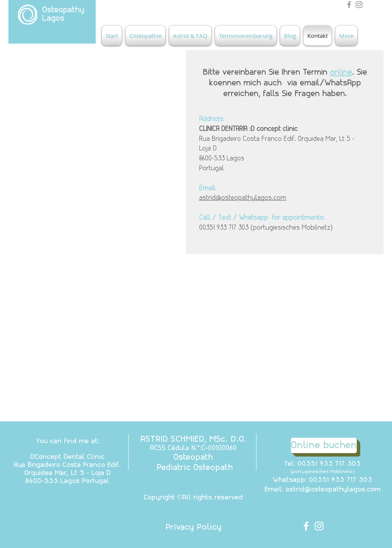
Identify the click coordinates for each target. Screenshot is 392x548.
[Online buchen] (324, 445)
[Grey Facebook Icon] (349, 4)
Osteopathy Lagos (63, 14)
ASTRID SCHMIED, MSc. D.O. (193, 439)
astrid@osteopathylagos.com (242, 198)
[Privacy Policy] (193, 527)
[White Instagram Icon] (319, 526)
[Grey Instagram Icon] (359, 4)
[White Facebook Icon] (306, 526)
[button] (145, 36)
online (341, 72)
